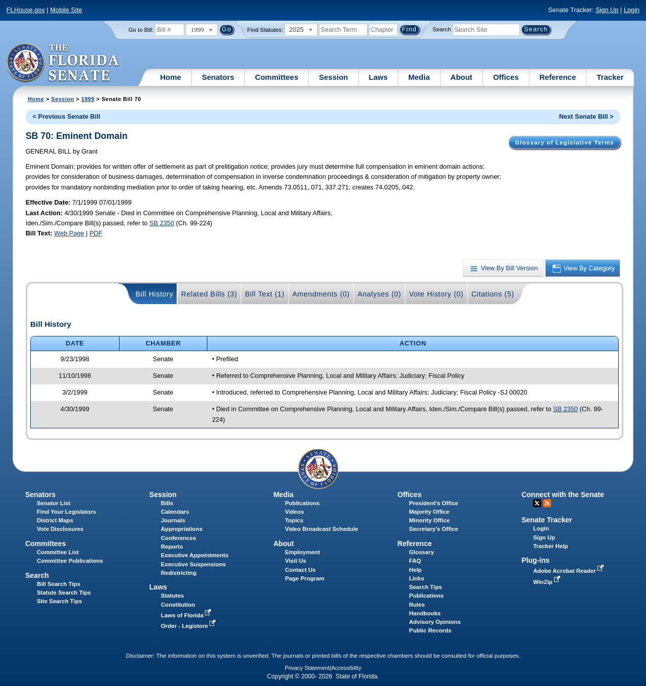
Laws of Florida (187, 615)
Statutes (172, 596)
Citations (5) (492, 294)
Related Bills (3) (209, 294)
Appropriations (182, 529)
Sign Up (607, 10)
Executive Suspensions (193, 564)
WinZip (547, 582)
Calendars (175, 512)
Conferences (178, 538)
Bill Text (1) (264, 294)
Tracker (610, 77)
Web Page (69, 233)
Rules (417, 605)
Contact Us (300, 570)
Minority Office (429, 520)
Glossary (421, 552)
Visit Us (295, 561)
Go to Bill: (140, 30)
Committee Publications (70, 561)
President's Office (433, 503)
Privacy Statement (307, 668)
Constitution (178, 605)
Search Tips (425, 587)
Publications (302, 503)
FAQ (415, 561)
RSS (547, 503)
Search (442, 29)
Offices (506, 77)
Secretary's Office (433, 529)
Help (415, 570)
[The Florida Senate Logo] (63, 63)
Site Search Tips (59, 601)
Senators (218, 77)
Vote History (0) (436, 294)
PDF (95, 233)
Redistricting (178, 573)
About (461, 77)
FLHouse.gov (26, 10)
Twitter (537, 503)
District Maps (55, 520)
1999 (87, 99)
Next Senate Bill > (586, 116)
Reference (558, 77)
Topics (294, 520)
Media (419, 77)
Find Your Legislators (66, 512)
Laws (378, 77)
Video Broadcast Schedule (321, 529)
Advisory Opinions (435, 622)
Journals (173, 520)
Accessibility (346, 668)
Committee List (58, 552)
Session (333, 77)
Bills (167, 503)
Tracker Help (550, 546)
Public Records (430, 630)
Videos (294, 512)
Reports (172, 547)
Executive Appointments (195, 555)
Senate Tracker (546, 520)
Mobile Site (66, 10)
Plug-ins (535, 560)
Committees (276, 77)
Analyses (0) (379, 294)
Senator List (54, 503)
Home (170, 77)
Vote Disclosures (60, 529)
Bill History (155, 294)
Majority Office (429, 512)
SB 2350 (161, 223)
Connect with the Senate (562, 495)
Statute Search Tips (64, 593)
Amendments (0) (321, 294)
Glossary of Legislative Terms (564, 142)
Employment (302, 552)
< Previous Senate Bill (66, 116)
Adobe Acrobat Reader (569, 571)
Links (416, 578)
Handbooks (425, 613)
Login (631, 10)
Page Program (305, 578)
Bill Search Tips (58, 584)
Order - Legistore (189, 626)
